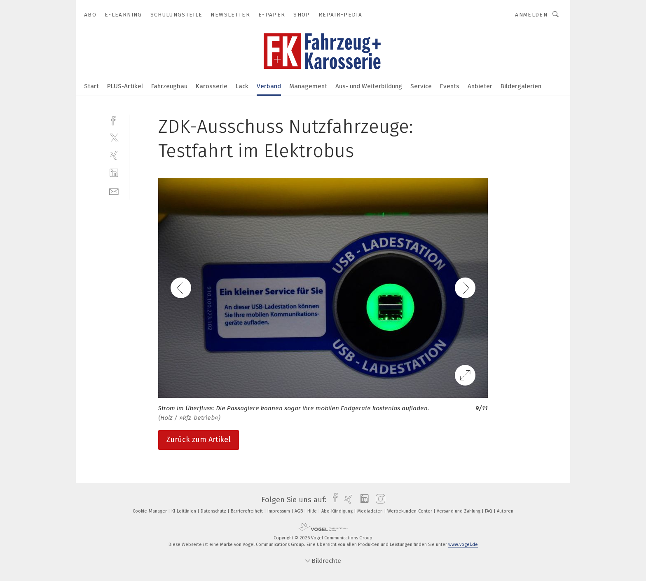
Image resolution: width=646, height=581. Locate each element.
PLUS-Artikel (125, 86)
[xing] (114, 155)
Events (449, 86)
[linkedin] (114, 173)
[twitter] (114, 137)
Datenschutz (214, 511)
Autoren (505, 511)
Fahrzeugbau (169, 86)
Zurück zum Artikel (198, 439)
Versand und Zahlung (459, 511)
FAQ (489, 511)
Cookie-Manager (150, 511)
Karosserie (211, 86)
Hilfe (312, 511)
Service (421, 86)
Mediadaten (370, 511)
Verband (269, 86)
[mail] (114, 191)
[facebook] (114, 120)
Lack (242, 86)
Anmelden (531, 14)
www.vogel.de (463, 544)
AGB (299, 511)
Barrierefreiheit (247, 511)
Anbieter (480, 86)
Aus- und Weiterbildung (368, 86)
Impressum (279, 511)
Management (308, 86)
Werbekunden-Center (410, 511)
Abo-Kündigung (337, 511)
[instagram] (378, 499)
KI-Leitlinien (184, 511)
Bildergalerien (521, 86)
